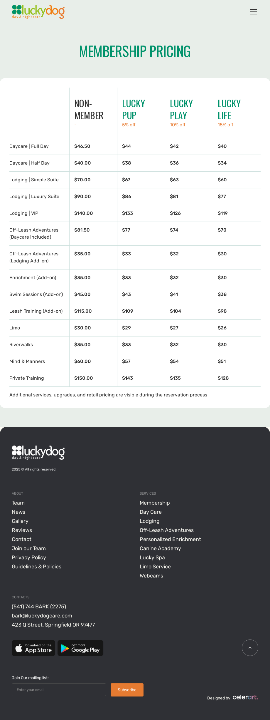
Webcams (151, 576)
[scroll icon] (250, 648)
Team (18, 503)
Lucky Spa (152, 558)
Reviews (22, 530)
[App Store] (33, 648)
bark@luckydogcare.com (42, 616)
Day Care (151, 512)
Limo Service (155, 567)
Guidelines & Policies (36, 567)
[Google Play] (80, 648)
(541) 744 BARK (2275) (39, 607)
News (18, 512)
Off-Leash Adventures (167, 530)
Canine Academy (160, 548)
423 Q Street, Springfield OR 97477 (53, 625)
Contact (21, 539)
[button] (252, 12)
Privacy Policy (29, 558)
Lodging (150, 521)
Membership (155, 503)
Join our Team (29, 548)
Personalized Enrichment (170, 539)
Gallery (20, 521)
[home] (38, 12)
